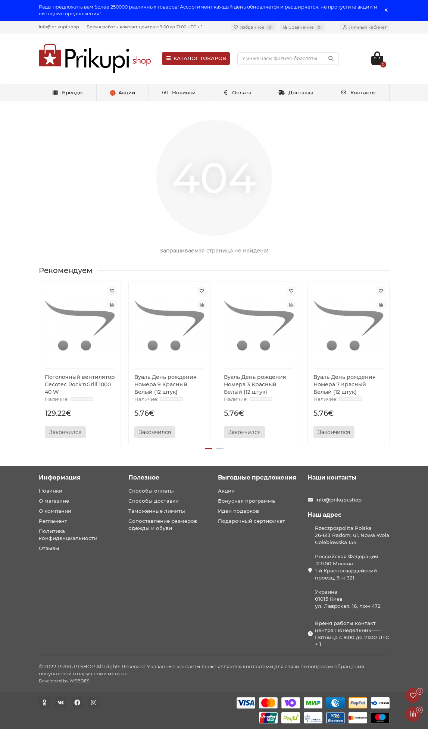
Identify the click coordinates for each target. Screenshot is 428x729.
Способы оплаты (151, 491)
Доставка (295, 92)
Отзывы (49, 548)
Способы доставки (153, 501)
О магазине (54, 501)
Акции (226, 491)
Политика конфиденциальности (68, 534)
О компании (55, 511)
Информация (60, 477)
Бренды (67, 92)
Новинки (179, 92)
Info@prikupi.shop (59, 26)
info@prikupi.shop (338, 500)
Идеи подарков (238, 511)
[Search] (287, 58)
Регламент (53, 521)
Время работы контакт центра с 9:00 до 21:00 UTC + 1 (145, 26)
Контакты (358, 92)
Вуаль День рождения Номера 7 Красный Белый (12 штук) (344, 384)
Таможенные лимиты (156, 511)
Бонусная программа (246, 501)
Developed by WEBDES (64, 681)
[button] (208, 448)
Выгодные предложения (257, 477)
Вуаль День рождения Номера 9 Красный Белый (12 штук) (165, 384)
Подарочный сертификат (251, 521)
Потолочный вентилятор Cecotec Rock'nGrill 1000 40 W (80, 384)
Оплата (237, 92)
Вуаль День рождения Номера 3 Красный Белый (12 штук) (255, 384)
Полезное (143, 477)
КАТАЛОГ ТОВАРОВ (196, 58)
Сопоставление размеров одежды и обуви (162, 524)
